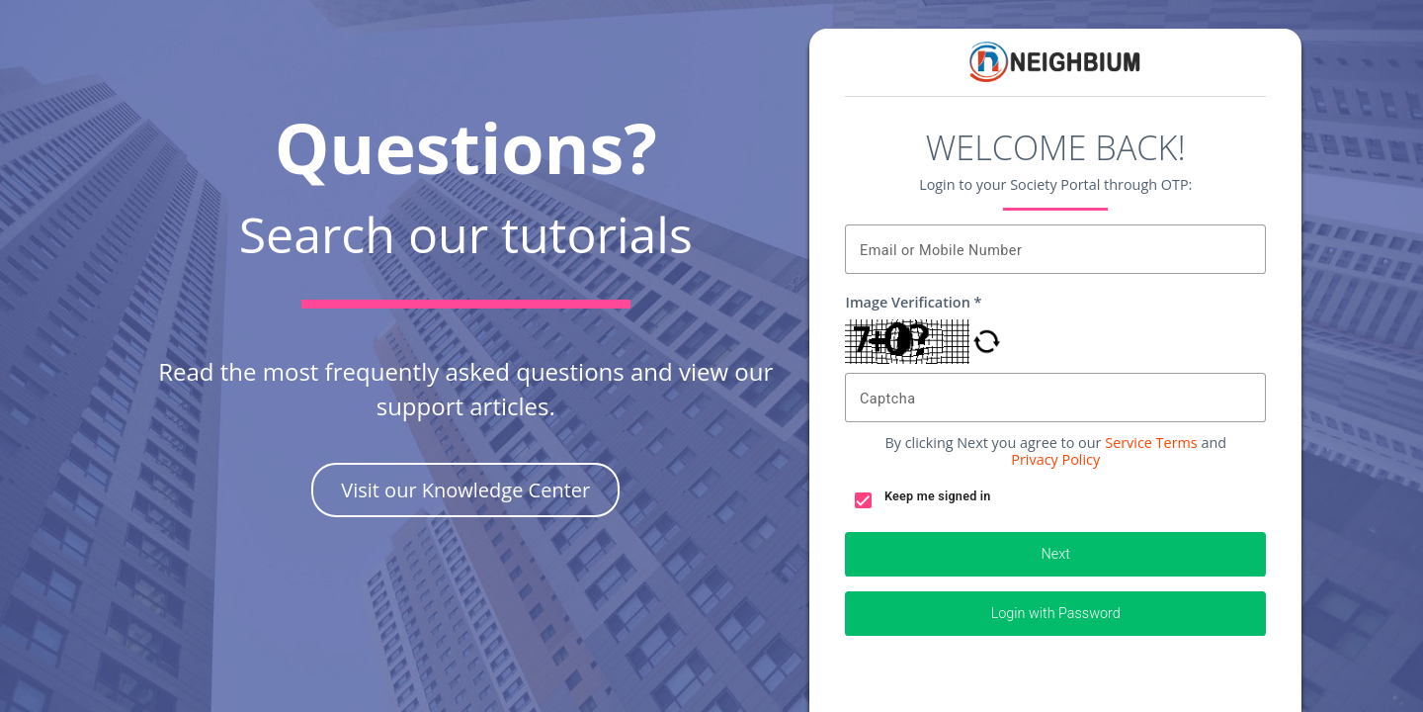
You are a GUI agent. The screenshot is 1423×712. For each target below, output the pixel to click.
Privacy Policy (1055, 459)
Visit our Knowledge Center (465, 490)
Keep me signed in (937, 496)
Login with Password (1056, 613)
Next (1056, 554)
